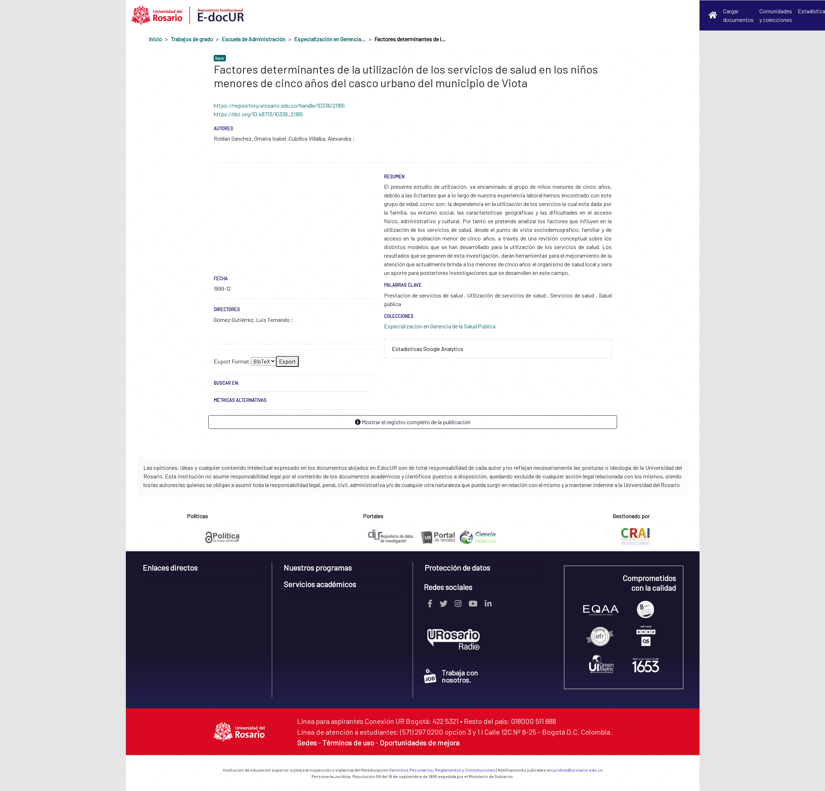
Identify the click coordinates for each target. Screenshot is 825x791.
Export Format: (232, 361)
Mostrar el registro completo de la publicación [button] (412, 421)
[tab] (497, 349)
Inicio (155, 39)
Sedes (307, 742)
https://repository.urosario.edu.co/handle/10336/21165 (279, 105)
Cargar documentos (738, 15)
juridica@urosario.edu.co (578, 769)
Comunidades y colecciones (775, 15)
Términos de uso (348, 742)
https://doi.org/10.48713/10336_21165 (258, 114)
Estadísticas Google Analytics (427, 348)
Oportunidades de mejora (419, 742)
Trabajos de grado (192, 39)
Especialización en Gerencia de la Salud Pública (330, 39)
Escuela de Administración (253, 39)
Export (287, 361)
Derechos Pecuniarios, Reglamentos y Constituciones (442, 769)
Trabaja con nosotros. (451, 676)
